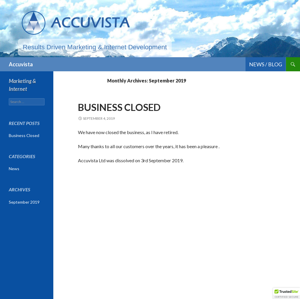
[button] (286, 293)
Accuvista (21, 64)
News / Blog (265, 64)
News (14, 168)
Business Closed (119, 107)
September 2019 (24, 202)
